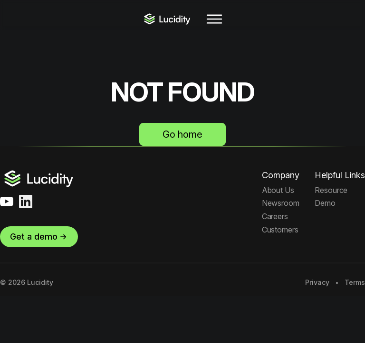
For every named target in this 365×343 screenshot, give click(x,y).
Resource (331, 190)
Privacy (317, 282)
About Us (278, 190)
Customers (280, 229)
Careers (275, 216)
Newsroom (280, 203)
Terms (355, 282)
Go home (182, 134)
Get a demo (39, 237)
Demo (325, 203)
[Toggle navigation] (214, 19)
